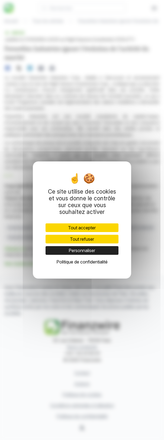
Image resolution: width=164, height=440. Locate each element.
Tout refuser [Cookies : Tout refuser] (82, 239)
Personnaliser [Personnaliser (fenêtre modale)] (82, 250)
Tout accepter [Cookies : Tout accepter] (82, 227)
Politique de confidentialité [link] (82, 262)
